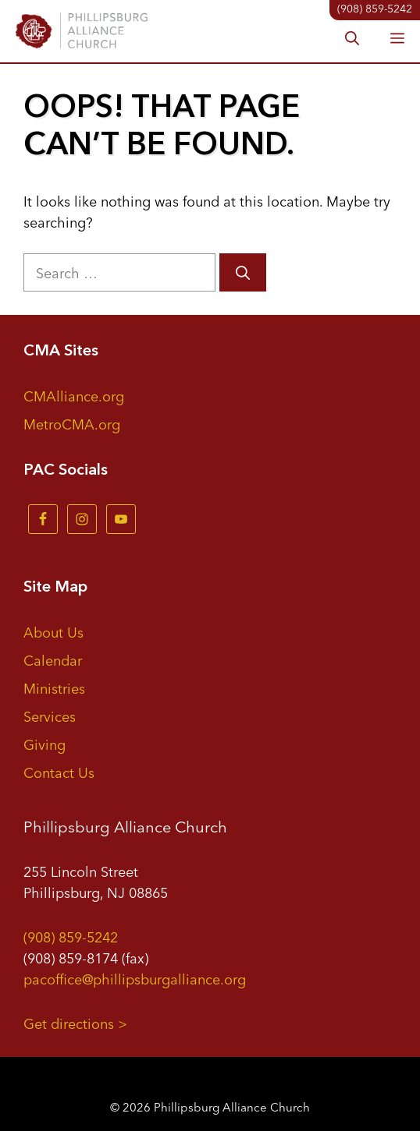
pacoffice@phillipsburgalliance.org (134, 978)
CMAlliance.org (73, 395)
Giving (44, 743)
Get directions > (75, 1023)
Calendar (52, 659)
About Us (53, 631)
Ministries (54, 687)
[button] (352, 39)
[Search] (242, 272)
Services (49, 715)
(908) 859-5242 (70, 936)
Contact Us (58, 772)
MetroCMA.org (71, 423)
